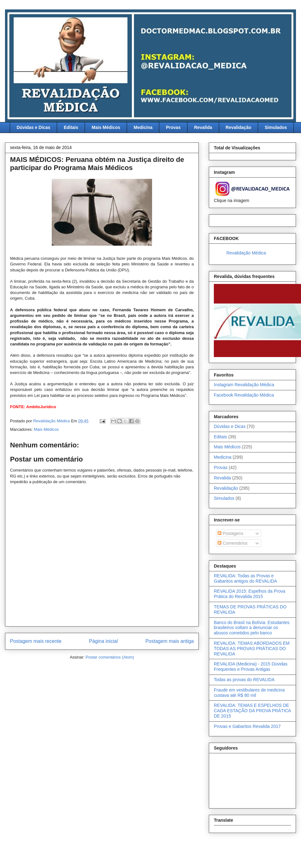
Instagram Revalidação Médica (244, 384)
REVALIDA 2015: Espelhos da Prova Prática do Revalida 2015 (249, 594)
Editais (71, 127)
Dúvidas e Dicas (33, 127)
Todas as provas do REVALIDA (244, 679)
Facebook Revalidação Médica (244, 395)
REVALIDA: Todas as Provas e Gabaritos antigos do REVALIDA (245, 578)
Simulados (276, 127)
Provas (173, 127)
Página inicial (103, 641)
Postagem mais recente (35, 641)
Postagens (230, 533)
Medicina (143, 127)
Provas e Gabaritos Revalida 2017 (247, 726)
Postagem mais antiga (169, 641)
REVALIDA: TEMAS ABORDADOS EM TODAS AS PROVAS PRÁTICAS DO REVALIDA (251, 648)
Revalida (203, 127)
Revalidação (238, 127)
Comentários (232, 543)
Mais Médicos (106, 127)
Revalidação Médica (246, 252)
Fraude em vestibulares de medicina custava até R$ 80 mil (249, 692)
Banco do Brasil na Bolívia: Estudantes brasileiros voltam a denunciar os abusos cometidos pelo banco (251, 628)
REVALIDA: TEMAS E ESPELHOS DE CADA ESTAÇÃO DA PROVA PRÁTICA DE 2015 (252, 710)
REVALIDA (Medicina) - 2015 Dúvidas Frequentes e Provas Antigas (251, 666)
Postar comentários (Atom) (110, 657)
